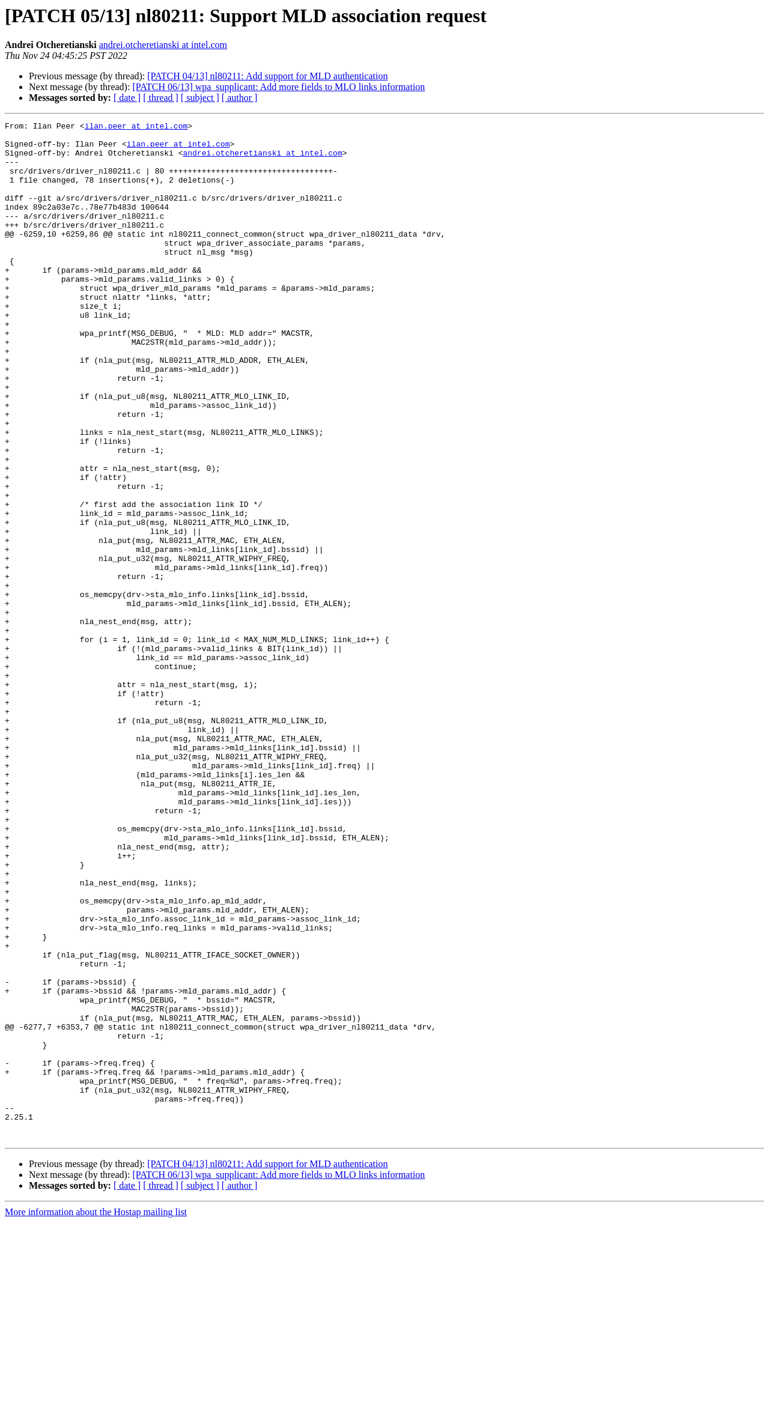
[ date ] (127, 98)
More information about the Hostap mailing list (96, 1415)
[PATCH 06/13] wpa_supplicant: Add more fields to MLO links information (278, 87)
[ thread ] (160, 98)
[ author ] (240, 98)
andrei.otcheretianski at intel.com (163, 45)
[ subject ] (200, 98)
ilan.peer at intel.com (136, 127)
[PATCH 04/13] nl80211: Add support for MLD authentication (267, 76)
